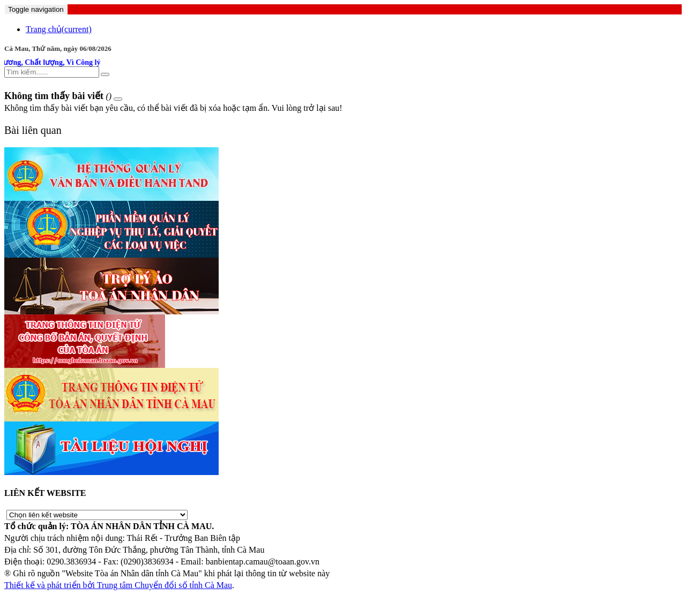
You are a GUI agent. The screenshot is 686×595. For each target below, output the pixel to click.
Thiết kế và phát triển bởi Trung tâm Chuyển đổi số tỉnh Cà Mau (118, 585)
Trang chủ (59, 29)
